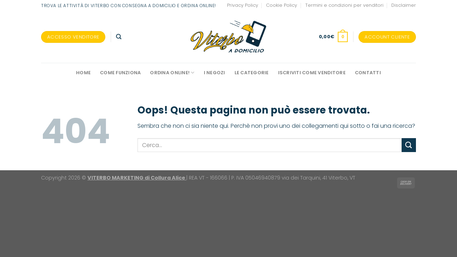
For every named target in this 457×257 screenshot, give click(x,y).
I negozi (214, 73)
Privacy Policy (242, 5)
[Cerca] (118, 37)
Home (83, 73)
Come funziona (120, 73)
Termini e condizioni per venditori (344, 5)
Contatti (368, 73)
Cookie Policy (281, 5)
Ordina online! (172, 72)
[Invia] (409, 145)
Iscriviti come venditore (312, 73)
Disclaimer (403, 5)
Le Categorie (252, 73)
